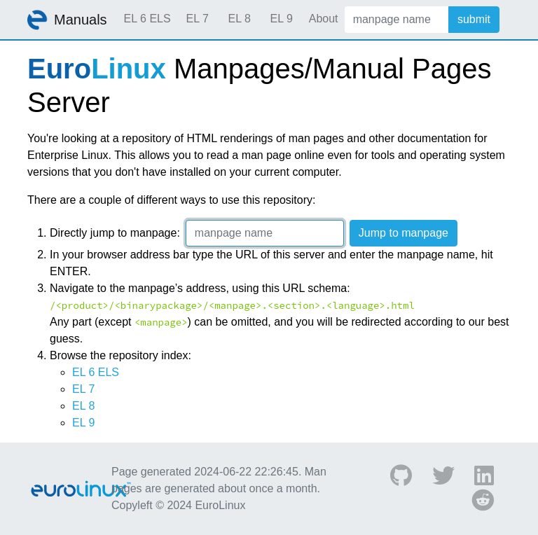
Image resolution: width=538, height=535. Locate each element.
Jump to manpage (403, 233)
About (323, 19)
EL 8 (239, 19)
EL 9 (281, 19)
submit (473, 19)
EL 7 (197, 19)
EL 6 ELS (147, 19)
